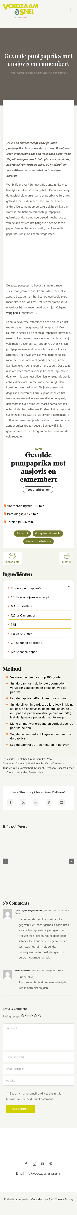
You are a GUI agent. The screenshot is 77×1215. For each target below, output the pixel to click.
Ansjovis (14, 768)
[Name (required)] (38, 1057)
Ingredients (12, 557)
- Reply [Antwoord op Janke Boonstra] (59, 970)
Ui (4, 772)
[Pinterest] (49, 802)
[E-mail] (62, 802)
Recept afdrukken (38, 489)
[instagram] (34, 1164)
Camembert (26, 768)
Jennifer (10, 759)
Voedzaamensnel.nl (18, 1199)
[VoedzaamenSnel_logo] (20, 5)
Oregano (51, 768)
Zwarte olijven (36, 772)
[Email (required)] (38, 1069)
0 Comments (57, 763)
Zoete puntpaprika (16, 772)
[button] (69, 586)
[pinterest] (51, 1164)
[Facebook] (10, 802)
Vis (46, 763)
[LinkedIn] (36, 802)
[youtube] (42, 1164)
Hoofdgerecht (36, 763)
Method (67, 557)
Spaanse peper (65, 768)
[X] (23, 802)
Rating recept (11, 1016)
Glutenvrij (21, 763)
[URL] (38, 1081)
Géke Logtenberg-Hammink (28, 910)
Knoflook (39, 768)
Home (12, 73)
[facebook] (26, 1164)
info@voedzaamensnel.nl (42, 1174)
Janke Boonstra (22, 970)
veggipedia (13, 312)
